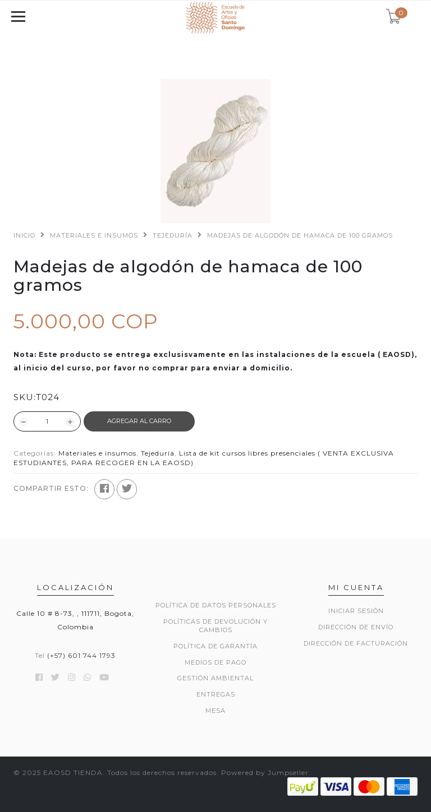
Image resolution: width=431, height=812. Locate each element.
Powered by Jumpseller (265, 772)
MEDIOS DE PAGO (215, 662)
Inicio (24, 235)
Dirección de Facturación (356, 643)
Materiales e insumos (94, 235)
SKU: (24, 397)
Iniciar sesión (356, 611)
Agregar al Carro (139, 421)
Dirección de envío (355, 627)
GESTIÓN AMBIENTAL (215, 678)
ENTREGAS (215, 694)
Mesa (215, 710)
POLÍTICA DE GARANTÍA (215, 646)
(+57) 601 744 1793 (81, 655)
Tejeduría (172, 235)
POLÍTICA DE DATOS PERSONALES (215, 605)
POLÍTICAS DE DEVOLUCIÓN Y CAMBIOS (215, 626)
